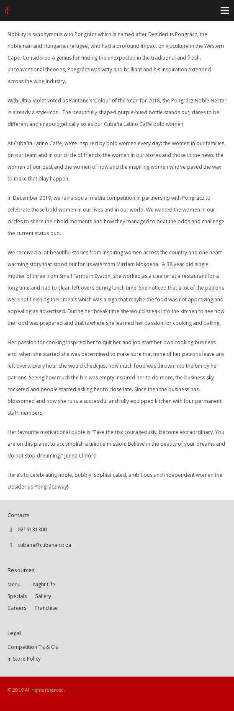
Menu (20, 584)
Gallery (42, 596)
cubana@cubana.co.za (44, 545)
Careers (17, 608)
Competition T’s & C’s (33, 647)
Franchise (46, 608)
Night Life (44, 584)
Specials (18, 596)
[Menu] (224, 10)
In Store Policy (24, 658)
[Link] (7, 10)
